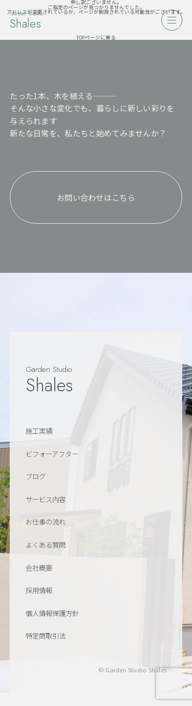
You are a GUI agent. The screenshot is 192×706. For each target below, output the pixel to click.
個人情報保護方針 (52, 613)
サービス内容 (46, 499)
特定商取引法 (46, 635)
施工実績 (39, 431)
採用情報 (39, 590)
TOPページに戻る (96, 37)
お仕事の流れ (46, 521)
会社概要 (39, 567)
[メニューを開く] (171, 20)
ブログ (36, 476)
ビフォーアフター (52, 454)
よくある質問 (46, 544)
